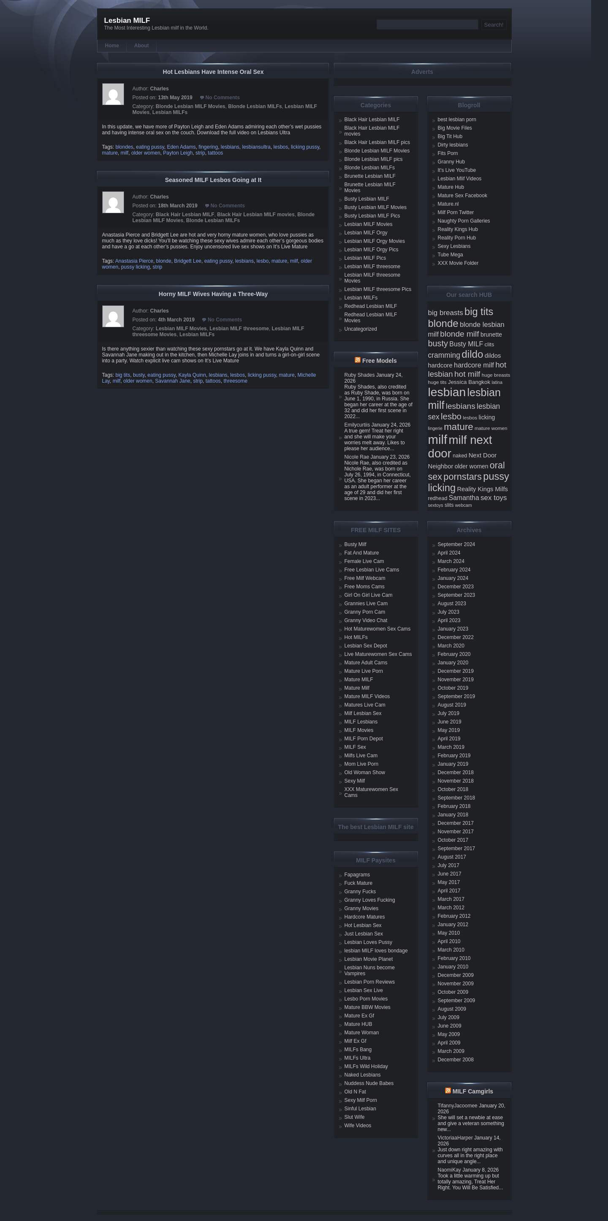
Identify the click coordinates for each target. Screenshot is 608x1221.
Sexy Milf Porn (361, 1100)
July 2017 (448, 865)
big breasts (445, 313)
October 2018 (453, 789)
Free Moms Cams (365, 587)
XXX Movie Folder (458, 263)
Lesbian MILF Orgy (366, 233)
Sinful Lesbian (360, 1109)
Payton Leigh (178, 153)
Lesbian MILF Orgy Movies (375, 241)
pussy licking (135, 267)
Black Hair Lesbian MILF (185, 215)
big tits (123, 375)
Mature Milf (357, 688)
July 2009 (448, 1017)
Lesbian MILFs (169, 112)
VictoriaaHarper (455, 1138)
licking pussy (305, 147)
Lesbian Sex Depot (366, 646)
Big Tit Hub (450, 136)
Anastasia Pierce (134, 261)
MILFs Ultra (358, 1058)
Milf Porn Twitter (456, 212)
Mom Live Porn (362, 764)
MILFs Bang (358, 1049)
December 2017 (456, 823)
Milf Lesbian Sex (363, 713)
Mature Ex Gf (360, 1016)
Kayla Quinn (192, 375)
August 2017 (452, 857)
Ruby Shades (360, 375)
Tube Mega (450, 255)
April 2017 (449, 891)
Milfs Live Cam (361, 756)
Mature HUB (358, 1024)
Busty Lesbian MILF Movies (376, 207)
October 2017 (453, 840)
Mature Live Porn (364, 671)
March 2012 (451, 908)
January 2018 (453, 815)
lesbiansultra (256, 147)
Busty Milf (355, 544)
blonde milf (459, 333)
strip (200, 153)
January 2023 (453, 629)
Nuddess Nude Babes (369, 1083)
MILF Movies (359, 730)
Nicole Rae (357, 457)
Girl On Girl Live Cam (369, 595)
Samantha (464, 497)
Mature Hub (451, 187)
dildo (472, 354)
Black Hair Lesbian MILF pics (377, 142)
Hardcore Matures (365, 917)
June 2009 (449, 1026)
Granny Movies (362, 908)
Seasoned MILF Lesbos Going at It (213, 180)
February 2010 (454, 958)
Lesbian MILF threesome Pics (378, 289)
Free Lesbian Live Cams (372, 570)
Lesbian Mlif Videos (460, 179)
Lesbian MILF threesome (239, 329)
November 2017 (456, 832)
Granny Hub (451, 162)
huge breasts (496, 375)
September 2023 (456, 595)
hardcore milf (474, 365)
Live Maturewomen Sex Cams (378, 654)
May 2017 (449, 882)
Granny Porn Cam (365, 612)
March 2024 (451, 561)
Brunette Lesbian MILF (370, 176)
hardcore (440, 365)
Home (112, 46)
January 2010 (453, 967)
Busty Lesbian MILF (367, 199)
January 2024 (453, 578)
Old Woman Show (365, 772)
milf (125, 153)
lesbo (263, 261)
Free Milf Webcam (365, 578)
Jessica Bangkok (469, 382)
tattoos (215, 153)
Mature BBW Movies (368, 1007)
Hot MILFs (356, 637)
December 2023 (456, 587)
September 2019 (456, 696)
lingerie (435, 428)
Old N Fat (355, 1092)
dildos (493, 355)
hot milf (467, 374)
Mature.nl (448, 204)
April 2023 (449, 620)
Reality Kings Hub (458, 229)
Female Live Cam (364, 561)
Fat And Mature (362, 553)
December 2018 (456, 772)
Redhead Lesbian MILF (371, 306)
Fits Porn (448, 153)
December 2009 (456, 975)
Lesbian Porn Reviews (370, 982)
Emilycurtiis (357, 425)
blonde (163, 261)
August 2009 (452, 1009)
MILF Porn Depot (364, 739)
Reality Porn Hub (457, 238)
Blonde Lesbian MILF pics (374, 159)
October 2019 (453, 688)
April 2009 (449, 1043)
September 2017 (456, 848)
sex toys (493, 498)
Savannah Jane (172, 381)
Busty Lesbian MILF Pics (372, 216)
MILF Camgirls (473, 1091)
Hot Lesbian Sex (363, 925)
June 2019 (449, 722)
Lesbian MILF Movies (181, 329)
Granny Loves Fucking (370, 900)
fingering (208, 147)
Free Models (379, 360)
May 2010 (449, 933)
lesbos (281, 147)
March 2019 (451, 747)
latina (496, 382)
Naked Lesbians (363, 1075)
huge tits (437, 382)
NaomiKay (449, 1170)
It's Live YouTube (457, 170)
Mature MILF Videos (367, 696)
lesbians (230, 147)
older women (145, 153)
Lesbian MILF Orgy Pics (372, 250)
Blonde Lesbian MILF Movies (190, 106)
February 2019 (454, 756)
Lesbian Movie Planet (369, 959)
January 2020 (453, 663)
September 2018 (456, 798)
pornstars (462, 476)
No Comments (223, 98)
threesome (235, 381)
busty (139, 375)
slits (449, 505)
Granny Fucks (360, 892)
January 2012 (453, 924)
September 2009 (456, 1000)
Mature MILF (359, 680)
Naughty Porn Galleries (464, 221)
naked (460, 456)
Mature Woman (362, 1033)
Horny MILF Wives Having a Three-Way (213, 294)
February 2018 (454, 806)
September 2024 (456, 544)
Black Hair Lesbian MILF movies (255, 215)
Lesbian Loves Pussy (368, 942)
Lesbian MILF (127, 20)
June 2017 (449, 874)
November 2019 (456, 680)
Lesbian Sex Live (364, 990)
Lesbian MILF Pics (365, 258)
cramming (444, 355)
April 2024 (449, 553)
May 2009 (449, 1034)
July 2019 (448, 713)
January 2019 (453, 764)
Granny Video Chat (366, 620)
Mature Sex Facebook (462, 196)
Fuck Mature (359, 883)
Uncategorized (361, 329)
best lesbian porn (457, 119)
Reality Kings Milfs (482, 489)
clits (489, 344)
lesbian (447, 392)
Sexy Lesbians (454, 246)
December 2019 (456, 671)
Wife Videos (358, 1126)
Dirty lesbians (453, 145)
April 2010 (449, 941)
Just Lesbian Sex (364, 934)
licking (486, 417)
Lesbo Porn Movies (366, 999)
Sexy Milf (355, 781)
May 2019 (449, 730)
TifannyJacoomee (458, 1106)
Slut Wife (355, 1117)
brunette (491, 334)
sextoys (435, 505)
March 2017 (451, 899)
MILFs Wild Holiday (366, 1066)
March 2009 (451, 1051)
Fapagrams (357, 875)
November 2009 (456, 984)
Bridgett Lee (187, 261)
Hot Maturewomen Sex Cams (378, 629)
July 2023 (448, 612)
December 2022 (456, 637)
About (141, 46)
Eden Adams (181, 147)
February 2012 (454, 916)
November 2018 (456, 781)
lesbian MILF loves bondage (376, 951)
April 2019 (449, 739)
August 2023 (452, 603)
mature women (491, 428)
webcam (463, 505)
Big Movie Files (455, 128)
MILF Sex (355, 747)
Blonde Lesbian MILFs (255, 106)
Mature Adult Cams (366, 663)
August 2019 (452, 705)
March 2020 (451, 646)
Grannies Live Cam (366, 603)
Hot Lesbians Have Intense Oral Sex (213, 71)
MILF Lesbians (361, 722)
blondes (124, 147)
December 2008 (456, 1060)
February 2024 (454, 570)
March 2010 (451, 950)
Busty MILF (466, 344)
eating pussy (150, 147)
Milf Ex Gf (355, 1041)
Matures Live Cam (365, 705)
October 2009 (453, 992)
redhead (438, 498)
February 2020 (454, 654)
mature (110, 153)
